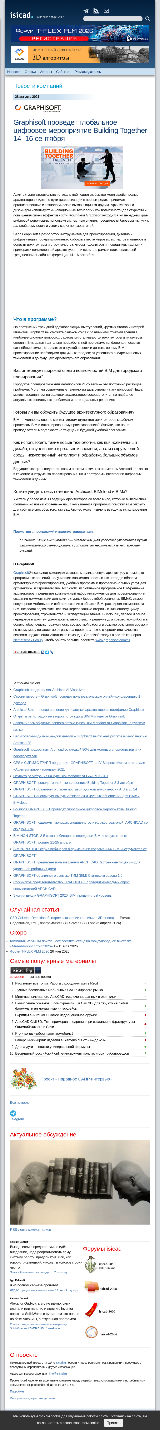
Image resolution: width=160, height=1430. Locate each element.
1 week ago (53, 1328)
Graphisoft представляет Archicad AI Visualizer (49, 690)
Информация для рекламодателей (32, 1398)
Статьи (30, 72)
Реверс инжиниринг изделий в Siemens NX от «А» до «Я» (60, 1040)
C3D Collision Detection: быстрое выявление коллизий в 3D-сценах (62, 918)
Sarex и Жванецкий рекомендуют (31, 1272)
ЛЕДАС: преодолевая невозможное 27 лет (37, 1290)
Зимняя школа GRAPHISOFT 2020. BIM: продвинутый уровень (62, 895)
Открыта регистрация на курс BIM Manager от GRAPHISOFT (60, 776)
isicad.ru (61, 1362)
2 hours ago (61, 1272)
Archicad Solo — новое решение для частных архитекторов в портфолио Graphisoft (78, 710)
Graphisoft (21, 573)
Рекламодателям (88, 72)
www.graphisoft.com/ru (112, 640)
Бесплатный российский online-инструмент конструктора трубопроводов (72, 1053)
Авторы (46, 72)
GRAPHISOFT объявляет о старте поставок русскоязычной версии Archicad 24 (75, 789)
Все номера (19, 1103)
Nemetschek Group (27, 640)
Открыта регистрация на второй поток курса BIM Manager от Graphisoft (69, 716)
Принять (113, 1423)
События (63, 72)
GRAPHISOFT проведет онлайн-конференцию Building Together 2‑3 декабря (73, 783)
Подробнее (17, 1391)
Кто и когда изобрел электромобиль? (44, 1033)
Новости (13, 72)
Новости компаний (37, 86)
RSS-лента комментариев (30, 1230)
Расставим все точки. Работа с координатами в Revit (56, 983)
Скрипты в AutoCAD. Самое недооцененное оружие (56, 1015)
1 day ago (72, 1290)
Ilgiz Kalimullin (18, 1280)
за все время (40, 977)
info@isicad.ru (58, 1373)
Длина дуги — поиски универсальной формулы (52, 1047)
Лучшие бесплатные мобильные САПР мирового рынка (59, 990)
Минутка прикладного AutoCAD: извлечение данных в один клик (65, 997)
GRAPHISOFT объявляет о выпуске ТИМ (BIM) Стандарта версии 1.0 (67, 876)
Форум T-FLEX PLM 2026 (29, 951)
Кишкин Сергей (19, 1242)
